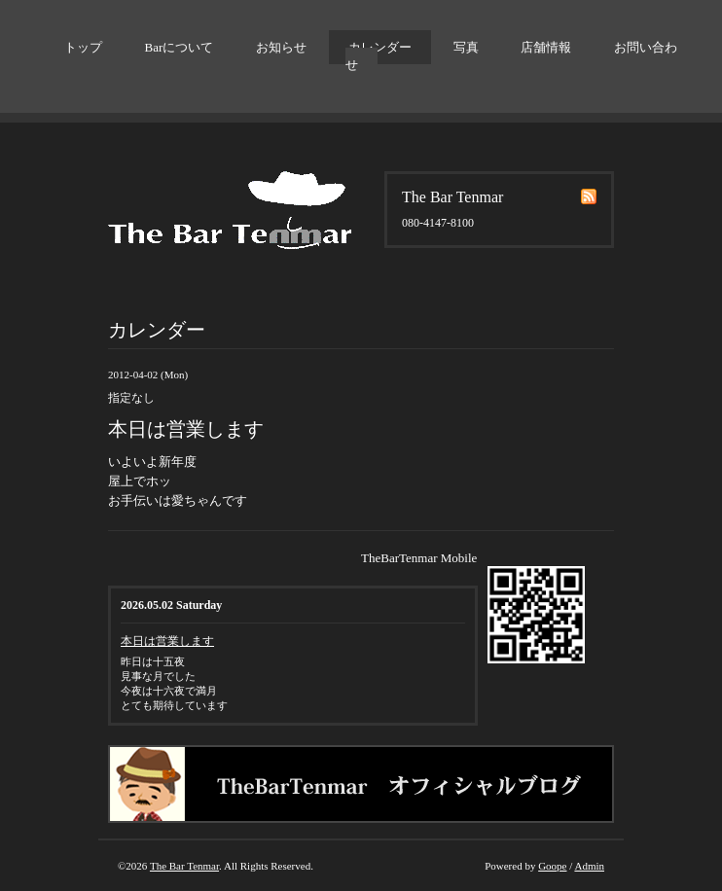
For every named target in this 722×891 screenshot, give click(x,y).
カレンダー (380, 47)
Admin (589, 866)
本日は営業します (167, 641)
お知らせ (281, 47)
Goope (552, 866)
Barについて (179, 47)
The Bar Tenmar (184, 866)
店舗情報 (546, 47)
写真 (466, 47)
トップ (83, 47)
